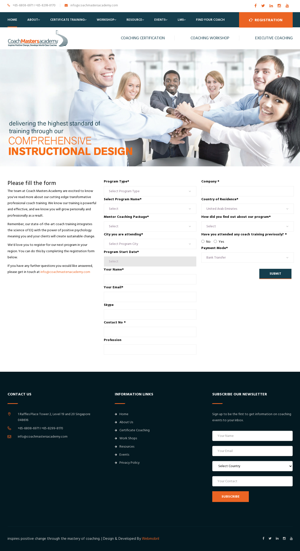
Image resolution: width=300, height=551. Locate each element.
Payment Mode (214, 248)
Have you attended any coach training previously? (244, 234)
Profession (112, 340)
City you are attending (123, 234)
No (206, 241)
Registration (265, 20)
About (32, 20)
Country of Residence (219, 199)
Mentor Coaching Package (126, 216)
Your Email (113, 287)
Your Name (114, 269)
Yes (219, 241)
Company (210, 181)
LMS (181, 20)
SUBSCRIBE (231, 496)
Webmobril (150, 538)
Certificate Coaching (132, 430)
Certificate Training (67, 20)
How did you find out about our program (236, 216)
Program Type (116, 181)
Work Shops (126, 438)
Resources (124, 446)
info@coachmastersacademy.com (65, 272)
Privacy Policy (127, 462)
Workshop (105, 20)
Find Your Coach (210, 19)
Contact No (115, 322)
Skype (109, 304)
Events (159, 20)
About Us (124, 422)
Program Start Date (121, 252)
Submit (275, 273)
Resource (134, 20)
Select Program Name (123, 199)
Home (12, 19)
